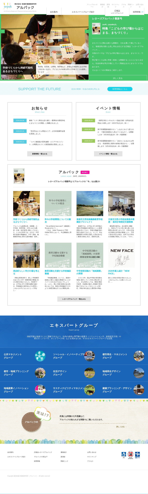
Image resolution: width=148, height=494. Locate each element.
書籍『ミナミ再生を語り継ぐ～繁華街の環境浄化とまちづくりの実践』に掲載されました (47, 123)
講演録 (97, 4)
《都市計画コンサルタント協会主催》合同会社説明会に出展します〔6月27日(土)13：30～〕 (115, 123)
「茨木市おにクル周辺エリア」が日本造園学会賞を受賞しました (47, 134)
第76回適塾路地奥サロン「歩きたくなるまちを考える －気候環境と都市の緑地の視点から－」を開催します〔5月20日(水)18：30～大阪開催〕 (116, 145)
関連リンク (127, 4)
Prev (4, 48)
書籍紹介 (89, 4)
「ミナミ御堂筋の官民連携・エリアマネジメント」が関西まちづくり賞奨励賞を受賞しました (46, 145)
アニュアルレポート (76, 4)
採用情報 (134, 9)
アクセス (117, 4)
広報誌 (113, 10)
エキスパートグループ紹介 (82, 10)
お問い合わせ (138, 4)
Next (85, 48)
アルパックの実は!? (40, 459)
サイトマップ (106, 4)
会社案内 (55, 10)
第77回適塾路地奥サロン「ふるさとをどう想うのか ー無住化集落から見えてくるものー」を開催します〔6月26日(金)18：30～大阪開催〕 (116, 133)
